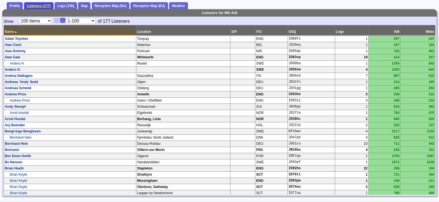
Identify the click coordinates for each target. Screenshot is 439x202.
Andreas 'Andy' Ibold (21, 82)
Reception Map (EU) (149, 6)
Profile (15, 6)
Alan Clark (13, 45)
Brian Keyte (18, 174)
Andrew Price (15, 94)
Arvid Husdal (19, 113)
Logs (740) (65, 6)
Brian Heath (14, 168)
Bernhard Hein (20, 137)
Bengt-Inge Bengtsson (23, 131)
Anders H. (17, 63)
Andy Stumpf (15, 107)
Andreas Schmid (18, 88)
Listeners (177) (39, 6)
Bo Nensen (13, 162)
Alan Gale (12, 57)
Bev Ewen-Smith (18, 156)
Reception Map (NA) (111, 6)
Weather (178, 6)
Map (84, 6)
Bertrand (12, 150)
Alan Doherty (15, 51)
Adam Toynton (16, 39)
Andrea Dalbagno (18, 76)
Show (8, 21)
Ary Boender (15, 125)
